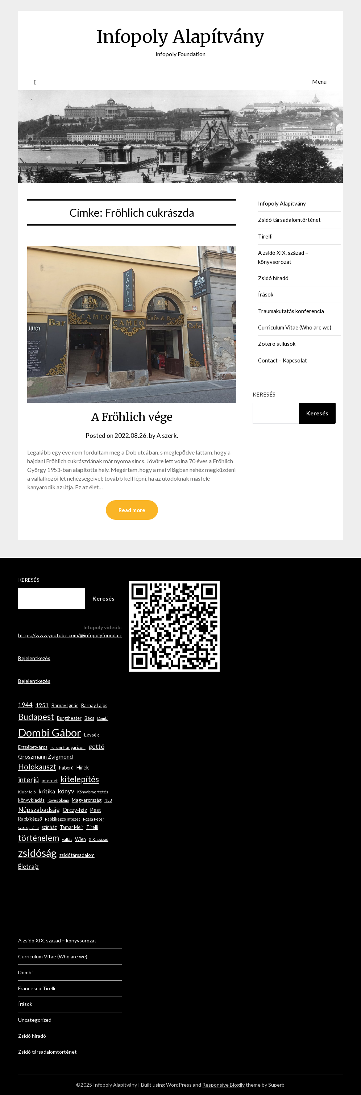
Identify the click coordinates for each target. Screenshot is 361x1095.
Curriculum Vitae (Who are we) (294, 327)
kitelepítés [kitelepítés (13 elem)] (80, 779)
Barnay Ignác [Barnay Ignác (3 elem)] (64, 705)
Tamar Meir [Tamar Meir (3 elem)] (71, 827)
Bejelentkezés (34, 658)
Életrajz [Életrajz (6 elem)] (28, 866)
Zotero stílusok (276, 343)
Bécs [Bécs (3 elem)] (89, 718)
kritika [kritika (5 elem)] (46, 791)
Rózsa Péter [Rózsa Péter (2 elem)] (93, 819)
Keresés (264, 394)
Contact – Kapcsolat (282, 360)
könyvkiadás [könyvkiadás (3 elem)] (31, 800)
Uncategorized (34, 1020)
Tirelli (265, 236)
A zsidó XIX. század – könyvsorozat (57, 940)
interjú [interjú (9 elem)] (28, 779)
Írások (265, 294)
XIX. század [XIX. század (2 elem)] (98, 839)
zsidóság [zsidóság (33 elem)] (37, 853)
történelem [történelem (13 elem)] (38, 838)
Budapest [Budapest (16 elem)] (36, 717)
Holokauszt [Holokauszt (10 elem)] (37, 766)
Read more (132, 510)
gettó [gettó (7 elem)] (96, 746)
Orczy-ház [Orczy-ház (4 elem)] (75, 810)
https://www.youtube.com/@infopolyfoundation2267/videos (86, 635)
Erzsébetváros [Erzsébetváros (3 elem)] (32, 747)
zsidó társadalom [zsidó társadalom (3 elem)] (77, 855)
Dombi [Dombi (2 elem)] (102, 718)
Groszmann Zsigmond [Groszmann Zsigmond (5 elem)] (45, 756)
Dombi (25, 972)
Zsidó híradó (273, 278)
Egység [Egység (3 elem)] (91, 735)
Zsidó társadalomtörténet (289, 219)
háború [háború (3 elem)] (66, 768)
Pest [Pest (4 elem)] (95, 810)
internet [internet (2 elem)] (50, 780)
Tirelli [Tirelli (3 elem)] (92, 827)
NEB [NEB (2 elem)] (108, 800)
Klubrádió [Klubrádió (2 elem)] (27, 791)
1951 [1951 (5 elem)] (42, 704)
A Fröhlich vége (132, 417)
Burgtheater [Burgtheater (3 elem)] (69, 718)
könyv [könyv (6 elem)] (66, 791)
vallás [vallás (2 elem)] (67, 839)
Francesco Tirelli (36, 988)
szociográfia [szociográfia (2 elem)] (28, 827)
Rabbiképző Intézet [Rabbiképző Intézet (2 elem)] (62, 819)
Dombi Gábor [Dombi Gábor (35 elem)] (49, 732)
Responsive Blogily (223, 1085)
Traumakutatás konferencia (291, 311)
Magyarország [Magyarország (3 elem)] (86, 800)
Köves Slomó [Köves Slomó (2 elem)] (58, 800)
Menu (319, 81)
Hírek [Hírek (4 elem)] (82, 767)
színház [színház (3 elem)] (49, 827)
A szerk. (167, 435)
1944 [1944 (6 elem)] (25, 705)
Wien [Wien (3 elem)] (80, 839)
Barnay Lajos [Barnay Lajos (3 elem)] (94, 705)
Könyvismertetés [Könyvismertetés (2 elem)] (92, 791)
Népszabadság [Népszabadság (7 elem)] (39, 809)
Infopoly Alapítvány (180, 36)
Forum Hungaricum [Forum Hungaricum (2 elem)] (68, 747)
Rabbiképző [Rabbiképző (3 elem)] (30, 819)
